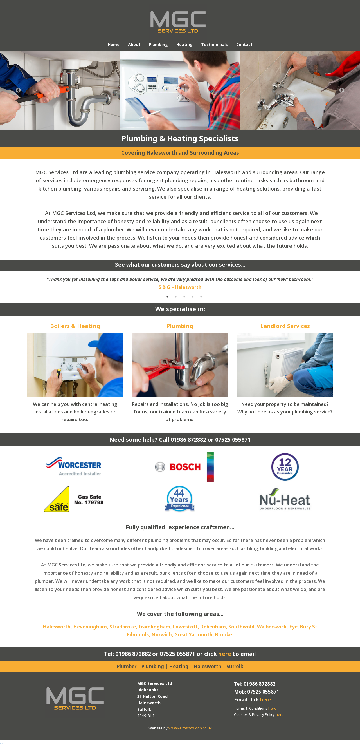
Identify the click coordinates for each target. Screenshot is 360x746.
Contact (244, 44)
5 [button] (201, 297)
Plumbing (158, 44)
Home (114, 44)
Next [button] (342, 90)
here (224, 654)
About (134, 44)
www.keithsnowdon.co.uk (190, 727)
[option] (60, 90)
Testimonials (214, 44)
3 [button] (184, 297)
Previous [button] (18, 90)
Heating (184, 44)
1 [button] (167, 297)
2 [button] (176, 297)
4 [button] (192, 297)
